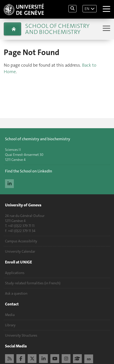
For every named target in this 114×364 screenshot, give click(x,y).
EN (87, 8)
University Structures (21, 335)
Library (10, 325)
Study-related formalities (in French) (32, 283)
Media (10, 314)
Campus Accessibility (21, 241)
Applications (14, 272)
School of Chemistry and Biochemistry (57, 29)
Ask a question (16, 293)
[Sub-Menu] (105, 28)
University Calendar (20, 251)
